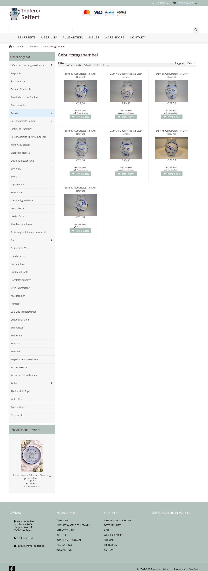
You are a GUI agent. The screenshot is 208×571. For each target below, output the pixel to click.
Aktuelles (63, 523)
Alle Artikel (64, 538)
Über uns (62, 509)
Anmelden (158, 3)
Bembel (33, 35)
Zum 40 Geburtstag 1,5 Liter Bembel (126, 64)
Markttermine (65, 518)
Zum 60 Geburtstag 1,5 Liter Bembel (80, 121)
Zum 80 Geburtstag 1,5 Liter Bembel (80, 178)
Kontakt (109, 538)
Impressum (110, 533)
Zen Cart (193, 557)
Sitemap (109, 528)
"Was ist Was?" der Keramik (73, 514)
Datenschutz (112, 514)
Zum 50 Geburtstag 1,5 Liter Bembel (172, 64)
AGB (106, 518)
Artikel (87, 53)
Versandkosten (33, 475)
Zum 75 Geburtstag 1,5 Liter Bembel (172, 121)
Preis (106, 53)
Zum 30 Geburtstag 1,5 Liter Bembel (80, 64)
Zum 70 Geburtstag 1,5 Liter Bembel (126, 121)
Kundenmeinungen (69, 528)
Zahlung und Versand (118, 509)
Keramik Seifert (161, 557)
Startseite (18, 35)
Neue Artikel (64, 533)
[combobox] (174, 14)
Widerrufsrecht (114, 523)
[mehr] (35, 418)
